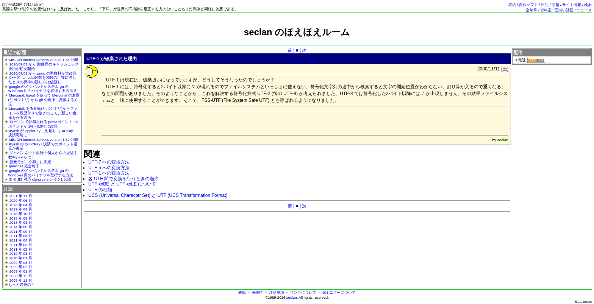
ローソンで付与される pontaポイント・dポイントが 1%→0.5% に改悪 (43, 124)
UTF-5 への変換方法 (109, 167)
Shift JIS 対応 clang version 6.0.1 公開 (40, 179)
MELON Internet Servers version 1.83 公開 (43, 60)
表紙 (512, 5)
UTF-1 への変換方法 (109, 173)
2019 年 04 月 (20, 209)
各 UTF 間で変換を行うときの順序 (123, 178)
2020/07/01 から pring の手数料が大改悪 (43, 73)
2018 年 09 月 (20, 218)
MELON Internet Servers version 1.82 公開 (43, 139)
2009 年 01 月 (20, 271)
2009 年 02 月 (20, 267)
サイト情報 (571, 5)
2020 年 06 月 (20, 200)
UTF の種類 (100, 189)
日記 (545, 5)
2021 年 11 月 (20, 196)
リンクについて (303, 292)
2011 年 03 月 (20, 245)
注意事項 (276, 292)
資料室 (546, 10)
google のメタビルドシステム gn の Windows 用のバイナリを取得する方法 (40, 172)
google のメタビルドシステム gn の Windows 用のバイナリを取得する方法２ (42, 88)
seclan (291, 297)
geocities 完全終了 (24, 166)
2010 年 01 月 (20, 258)
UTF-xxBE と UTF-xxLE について (122, 184)
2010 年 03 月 (20, 253)
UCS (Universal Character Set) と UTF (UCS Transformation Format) (157, 195)
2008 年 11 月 (20, 280)
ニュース (584, 10)
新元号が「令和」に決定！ (32, 162)
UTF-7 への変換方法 (109, 162)
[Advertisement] (297, 41)
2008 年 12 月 (20, 276)
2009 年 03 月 (20, 262)
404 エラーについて (339, 292)
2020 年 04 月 (20, 205)
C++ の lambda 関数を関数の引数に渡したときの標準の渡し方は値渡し (42, 79)
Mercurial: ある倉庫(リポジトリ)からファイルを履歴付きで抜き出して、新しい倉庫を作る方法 (43, 112)
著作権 (257, 292)
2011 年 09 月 (20, 231)
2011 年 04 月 (20, 240)
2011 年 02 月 (20, 249)
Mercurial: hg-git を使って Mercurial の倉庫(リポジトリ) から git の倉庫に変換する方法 (44, 99)
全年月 (531, 10)
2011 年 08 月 (20, 236)
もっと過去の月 (21, 284)
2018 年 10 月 (20, 214)
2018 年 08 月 (20, 222)
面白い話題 (564, 10)
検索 (588, 5)
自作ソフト (528, 5)
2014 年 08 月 (20, 227)
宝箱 (555, 5)
